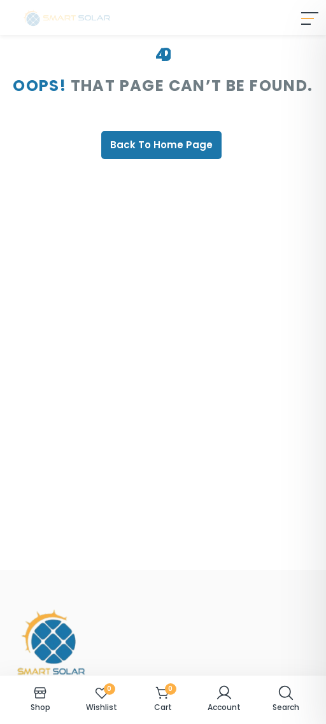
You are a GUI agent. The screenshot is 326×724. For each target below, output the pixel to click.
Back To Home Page (161, 144)
